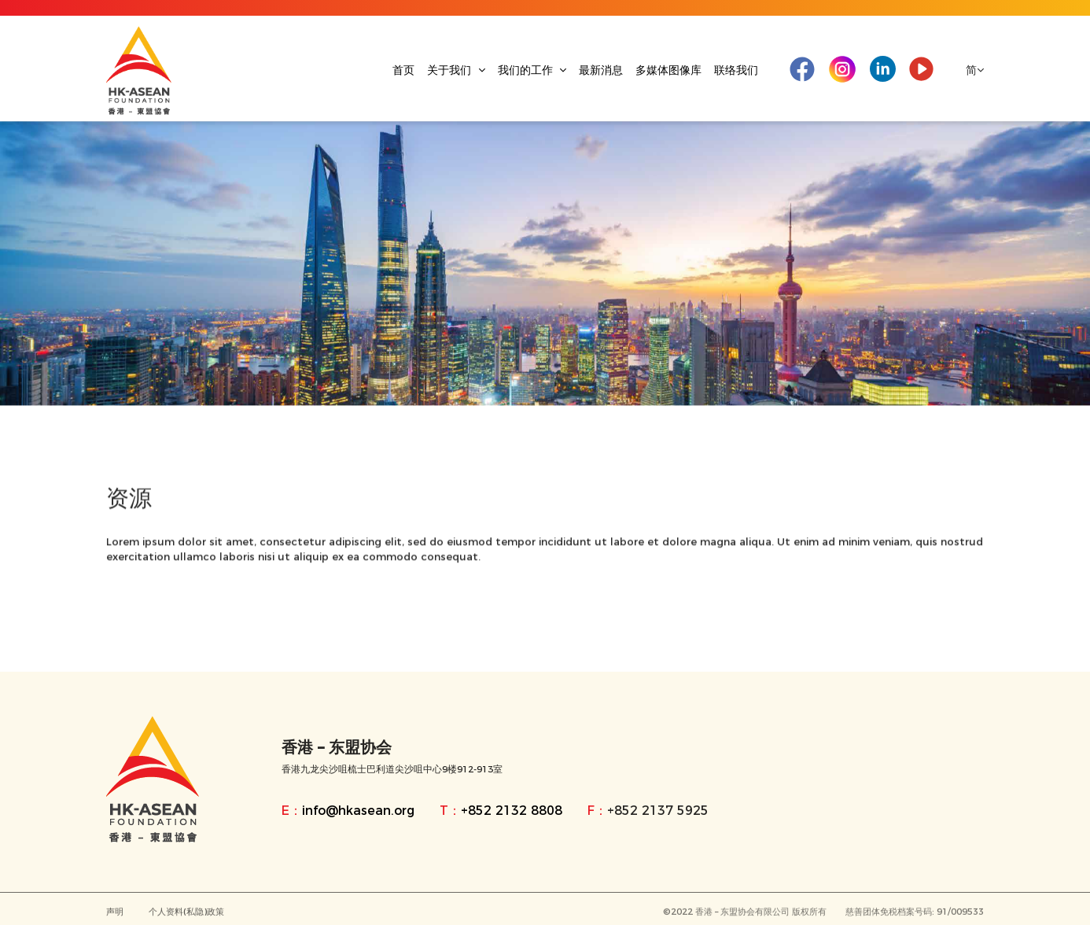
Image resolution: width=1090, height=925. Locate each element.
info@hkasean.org (358, 810)
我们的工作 (532, 70)
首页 (403, 70)
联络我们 (736, 70)
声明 (114, 913)
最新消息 (601, 70)
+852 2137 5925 (658, 810)
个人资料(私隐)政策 (186, 913)
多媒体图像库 (668, 70)
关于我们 (456, 70)
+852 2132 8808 (511, 810)
